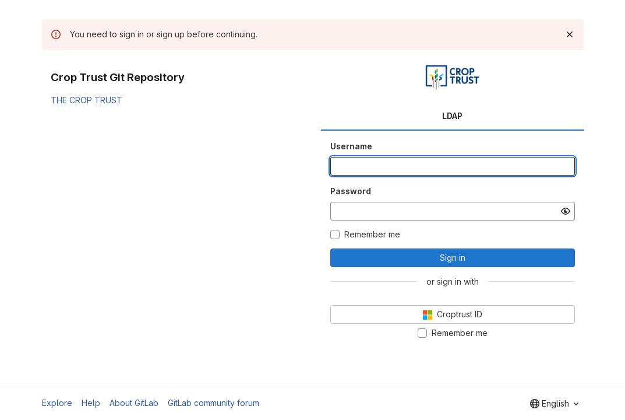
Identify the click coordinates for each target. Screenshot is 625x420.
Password (350, 191)
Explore (57, 403)
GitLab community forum (213, 403)
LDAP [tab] (452, 116)
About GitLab (134, 403)
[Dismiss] (570, 34)
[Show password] (565, 211)
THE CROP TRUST (86, 100)
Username (351, 146)
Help (91, 403)
